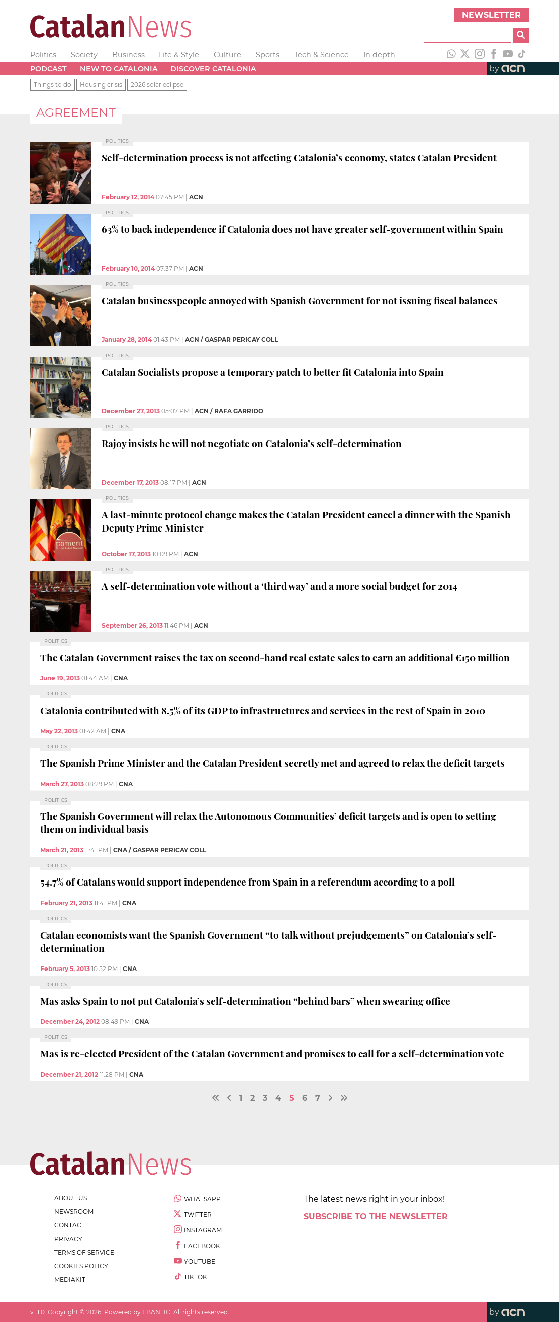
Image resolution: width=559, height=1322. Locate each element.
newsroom (74, 1211)
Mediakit (69, 1279)
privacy (68, 1239)
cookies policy (81, 1266)
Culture (227, 54)
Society (84, 54)
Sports (268, 54)
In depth (379, 54)
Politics (43, 54)
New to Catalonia (119, 68)
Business (128, 54)
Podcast (48, 68)
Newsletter (491, 15)
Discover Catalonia (213, 68)
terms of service (84, 1252)
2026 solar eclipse (157, 85)
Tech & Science (321, 54)
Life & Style (179, 54)
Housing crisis (101, 85)
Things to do (52, 85)
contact (69, 1225)
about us (70, 1198)
